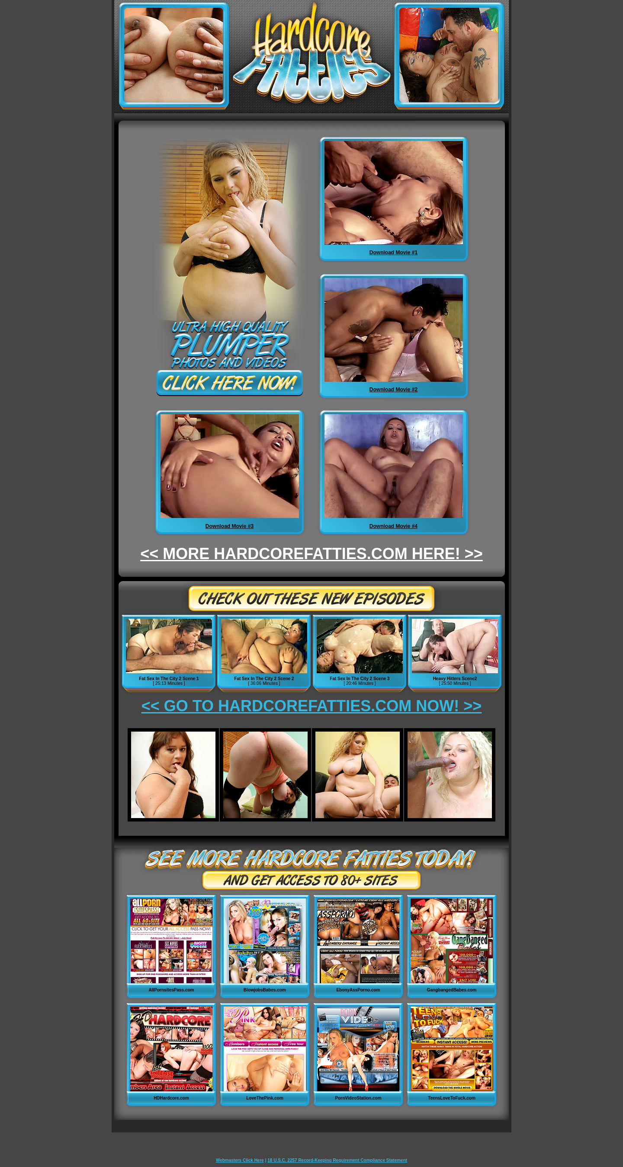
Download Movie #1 (393, 252)
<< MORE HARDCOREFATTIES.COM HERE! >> (311, 554)
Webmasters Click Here (240, 1160)
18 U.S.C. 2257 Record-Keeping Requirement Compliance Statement (337, 1160)
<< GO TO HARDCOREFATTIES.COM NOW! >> (311, 706)
